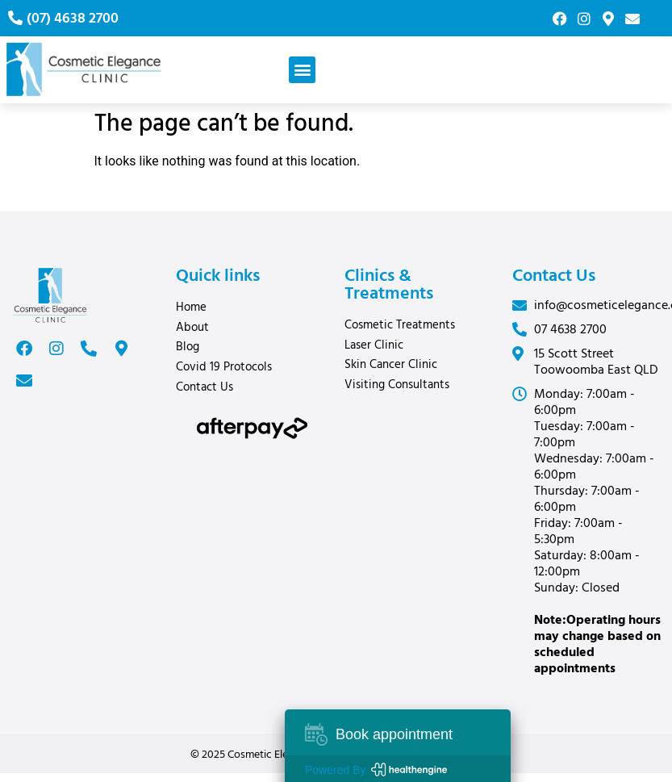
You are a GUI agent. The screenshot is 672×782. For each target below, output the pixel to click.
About (192, 327)
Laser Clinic (377, 345)
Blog (187, 347)
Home (191, 307)
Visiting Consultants (396, 385)
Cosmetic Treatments (399, 325)
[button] (302, 69)
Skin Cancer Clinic (390, 364)
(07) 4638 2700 (73, 19)
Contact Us (204, 387)
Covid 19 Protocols (224, 367)
